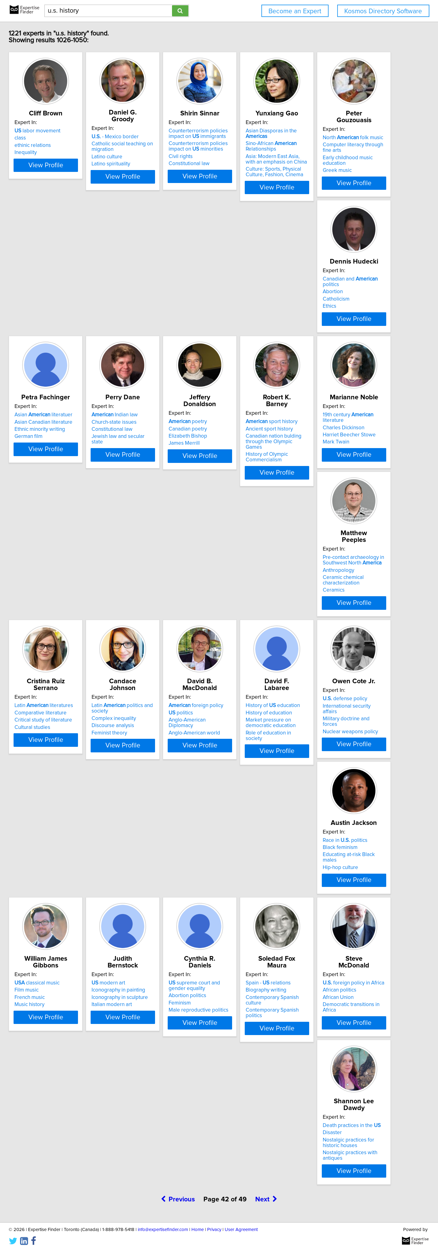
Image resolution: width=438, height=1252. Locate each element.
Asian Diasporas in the (354, 137)
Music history (240, 774)
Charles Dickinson (246, 452)
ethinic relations (58, 152)
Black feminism (150, 759)
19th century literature (261, 445)
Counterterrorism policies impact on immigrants (263, 140)
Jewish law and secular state (350, 313)
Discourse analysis (154, 619)
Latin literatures (69, 598)
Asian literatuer (254, 291)
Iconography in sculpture (345, 767)
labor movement (63, 137)
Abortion (143, 298)
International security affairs (71, 759)
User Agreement (241, 1229)
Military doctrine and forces (71, 767)
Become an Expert (294, 11)
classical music (247, 752)
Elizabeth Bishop (59, 459)
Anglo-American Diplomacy (256, 613)
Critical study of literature (69, 613)
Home (197, 1229)
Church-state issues (339, 298)
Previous (178, 985)
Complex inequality (155, 611)
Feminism (51, 926)
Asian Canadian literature (254, 298)
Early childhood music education (77, 311)
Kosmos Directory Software (383, 11)
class (45, 145)
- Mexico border (156, 136)
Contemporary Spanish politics (168, 927)
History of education (344, 598)
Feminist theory (150, 626)
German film (239, 313)
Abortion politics (59, 918)
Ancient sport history (156, 452)
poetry (59, 445)
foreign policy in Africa (256, 906)
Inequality (51, 159)
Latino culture (148, 157)
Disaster (327, 913)
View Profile (78, 188)
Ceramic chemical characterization (337, 467)
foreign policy (252, 598)
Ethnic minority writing (250, 306)
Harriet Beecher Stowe (251, 459)
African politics (242, 913)
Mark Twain (238, 466)
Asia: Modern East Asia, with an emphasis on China (353, 160)
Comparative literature (66, 606)
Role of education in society (348, 626)
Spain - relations (155, 906)
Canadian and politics (169, 291)
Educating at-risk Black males (166, 767)
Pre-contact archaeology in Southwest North (348, 447)
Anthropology (333, 457)
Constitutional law (245, 170)
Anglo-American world (250, 620)
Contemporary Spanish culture (168, 920)
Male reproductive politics (70, 933)
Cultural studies (58, 620)
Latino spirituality (152, 164)
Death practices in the (346, 906)
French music (240, 767)
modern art (334, 752)
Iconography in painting (344, 759)
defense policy (62, 752)
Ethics (139, 313)
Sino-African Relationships (342, 147)
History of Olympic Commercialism (154, 474)
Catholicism (146, 306)
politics (237, 606)
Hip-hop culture (150, 774)
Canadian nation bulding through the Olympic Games (170, 462)
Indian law (340, 291)
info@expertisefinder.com (163, 1229)
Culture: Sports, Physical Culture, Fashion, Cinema (354, 173)
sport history (158, 445)
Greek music (54, 318)
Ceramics (328, 477)
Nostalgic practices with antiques (355, 933)
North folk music (70, 291)
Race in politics (155, 752)
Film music (237, 759)
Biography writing (153, 913)
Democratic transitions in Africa (260, 927)
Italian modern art (337, 774)
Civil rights (237, 163)
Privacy (214, 1229)
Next (266, 985)
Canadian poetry (59, 452)
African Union (240, 920)
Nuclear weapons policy (67, 774)
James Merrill (55, 466)
